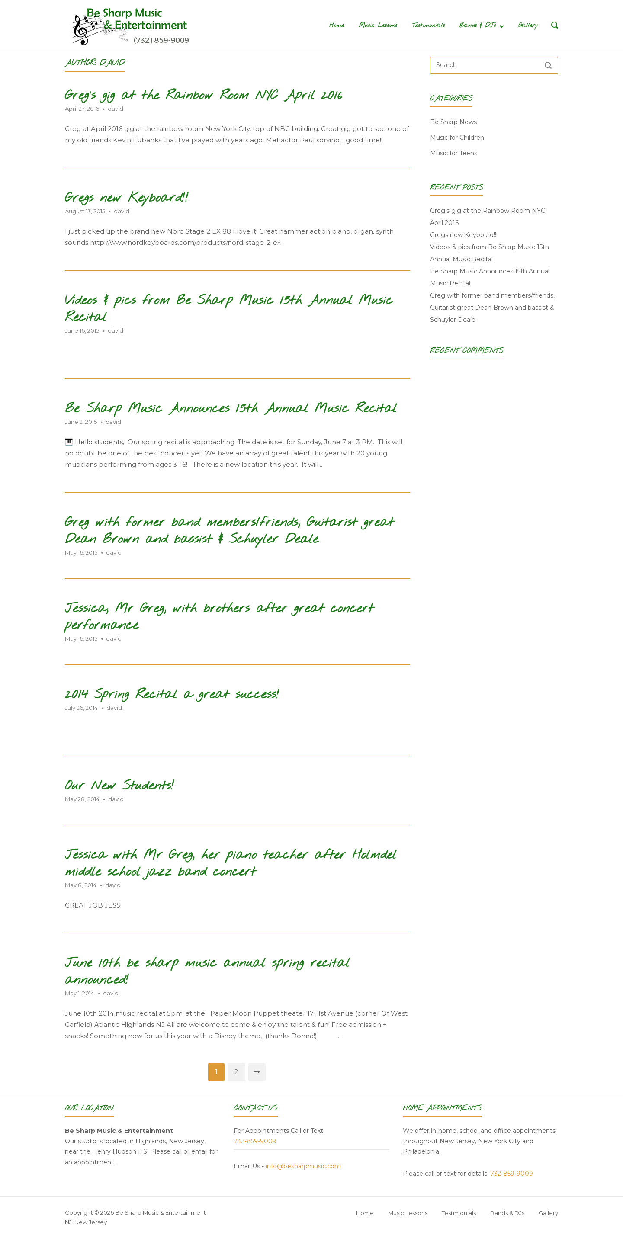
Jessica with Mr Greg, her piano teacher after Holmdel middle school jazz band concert (230, 864)
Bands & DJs (477, 26)
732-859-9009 (255, 1141)
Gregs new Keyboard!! (127, 198)
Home (336, 26)
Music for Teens (453, 153)
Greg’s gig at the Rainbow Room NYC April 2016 (203, 95)
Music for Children (457, 137)
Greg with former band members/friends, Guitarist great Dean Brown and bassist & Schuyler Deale (229, 531)
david (115, 108)
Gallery (528, 26)
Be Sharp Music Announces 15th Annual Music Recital (231, 409)
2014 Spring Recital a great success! (172, 694)
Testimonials (428, 26)
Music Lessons (378, 26)
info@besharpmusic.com (303, 1166)
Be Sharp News (453, 122)
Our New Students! (119, 786)
